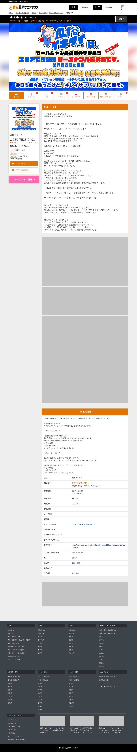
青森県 (10, 690)
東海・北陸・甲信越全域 (107, 633)
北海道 (10, 686)
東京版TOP (11, 630)
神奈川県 (41, 640)
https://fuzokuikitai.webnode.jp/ (83, 524)
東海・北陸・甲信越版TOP (107, 630)
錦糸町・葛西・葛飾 (14, 656)
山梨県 (101, 653)
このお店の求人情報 (24, 179)
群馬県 (40, 653)
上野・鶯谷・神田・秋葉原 (16, 653)
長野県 (101, 656)
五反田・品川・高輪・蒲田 (16, 646)
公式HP (121, 19)
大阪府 (71, 637)
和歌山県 (71, 653)
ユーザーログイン (13, 720)
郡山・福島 (43, 13)
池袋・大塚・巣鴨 (13, 643)
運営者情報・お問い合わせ (16, 740)
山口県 (40, 696)
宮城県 (10, 683)
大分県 (71, 696)
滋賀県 (71, 646)
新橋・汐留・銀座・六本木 (16, 650)
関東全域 (41, 633)
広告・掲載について (14, 726)
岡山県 (40, 686)
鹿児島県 (71, 703)
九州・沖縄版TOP (74, 677)
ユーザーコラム (104, 683)
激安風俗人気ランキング (107, 677)
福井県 (101, 666)
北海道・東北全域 (13, 680)
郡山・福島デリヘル (56, 13)
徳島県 (40, 703)
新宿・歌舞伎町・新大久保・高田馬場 (20, 640)
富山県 (101, 663)
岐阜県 (101, 646)
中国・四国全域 (43, 680)
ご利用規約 (11, 733)
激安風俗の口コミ (105, 680)
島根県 (40, 693)
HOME (11, 13)
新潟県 (101, 643)
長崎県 (71, 693)
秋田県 (10, 693)
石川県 (101, 660)
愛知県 (101, 637)
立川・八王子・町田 (14, 660)
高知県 (40, 709)
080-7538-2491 (24, 139)
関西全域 (71, 633)
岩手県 (10, 700)
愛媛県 (40, 706)
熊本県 (71, 686)
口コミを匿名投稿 (20, 170)
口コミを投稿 (18, 164)
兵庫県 (71, 643)
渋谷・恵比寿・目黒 (14, 637)
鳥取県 (40, 690)
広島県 (40, 683)
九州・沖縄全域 (74, 680)
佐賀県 (71, 690)
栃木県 (40, 650)
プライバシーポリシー (15, 736)
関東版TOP (41, 630)
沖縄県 (71, 706)
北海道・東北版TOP (22, 13)
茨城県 (40, 646)
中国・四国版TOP (43, 677)
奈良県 (71, 650)
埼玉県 (40, 637)
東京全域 (10, 633)
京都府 (71, 640)
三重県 (101, 650)
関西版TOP (72, 630)
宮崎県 (71, 700)
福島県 (34, 13)
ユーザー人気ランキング (107, 686)
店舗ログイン (12, 723)
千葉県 (40, 643)
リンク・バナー (12, 730)
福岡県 (71, 683)
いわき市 (75, 573)
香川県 (40, 700)
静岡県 (101, 640)
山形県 (10, 696)
